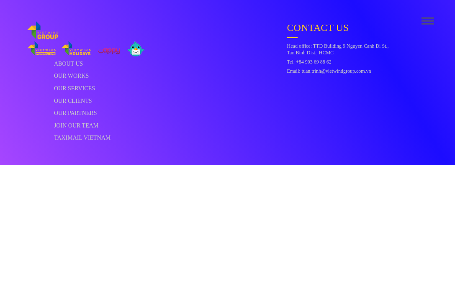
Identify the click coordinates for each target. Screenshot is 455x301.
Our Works (71, 76)
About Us (68, 64)
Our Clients (73, 101)
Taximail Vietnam (82, 138)
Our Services (74, 88)
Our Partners (75, 113)
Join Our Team (76, 125)
